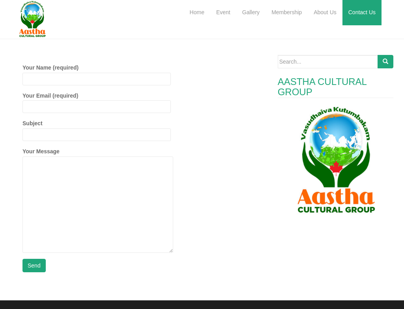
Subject (96, 129)
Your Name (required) (96, 73)
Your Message (97, 156)
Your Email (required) (96, 101)
